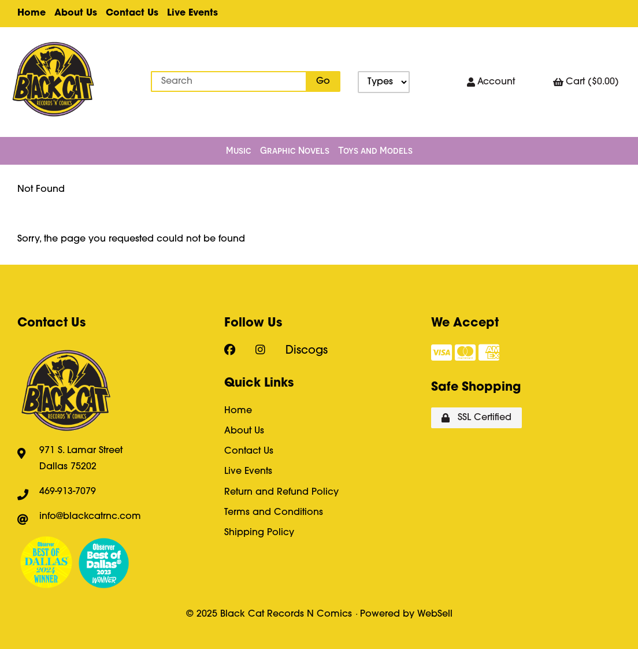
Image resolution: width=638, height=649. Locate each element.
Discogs (306, 351)
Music (238, 150)
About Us (75, 13)
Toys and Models (375, 150)
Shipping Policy (259, 532)
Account (491, 82)
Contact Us (132, 13)
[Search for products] (229, 81)
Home (31, 13)
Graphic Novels (294, 150)
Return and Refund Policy (281, 492)
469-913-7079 (67, 491)
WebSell (434, 614)
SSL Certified (476, 417)
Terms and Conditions (273, 512)
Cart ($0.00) (586, 82)
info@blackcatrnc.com (90, 516)
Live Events (192, 13)
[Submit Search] (323, 81)
